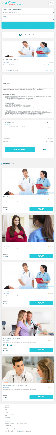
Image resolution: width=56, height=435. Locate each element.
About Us (7, 407)
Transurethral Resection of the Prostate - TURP (15, 385)
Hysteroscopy (6, 291)
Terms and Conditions (9, 414)
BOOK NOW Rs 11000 (41, 350)
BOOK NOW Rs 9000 (41, 256)
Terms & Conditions (28, 78)
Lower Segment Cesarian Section (11, 338)
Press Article (7, 417)
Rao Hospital (6, 62)
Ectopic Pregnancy (8, 196)
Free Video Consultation (28, 35)
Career (6, 412)
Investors (7, 419)
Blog (6, 409)
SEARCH (28, 25)
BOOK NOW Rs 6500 (41, 303)
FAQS (6, 415)
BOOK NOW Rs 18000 (19, 149)
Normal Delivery (7, 244)
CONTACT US (7, 421)
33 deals (9, 70)
